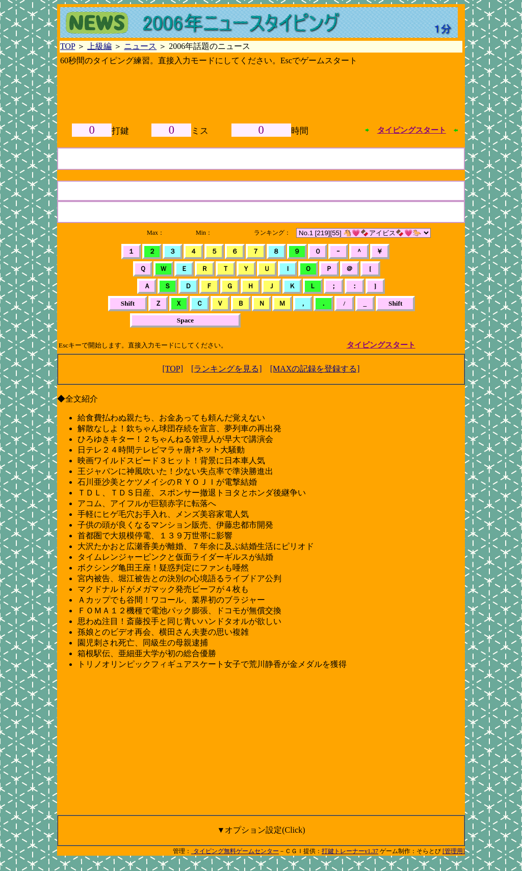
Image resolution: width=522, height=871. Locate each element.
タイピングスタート (411, 130)
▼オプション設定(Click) (261, 830)
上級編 (99, 46)
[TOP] (172, 368)
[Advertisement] (261, 92)
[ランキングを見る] (226, 368)
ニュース (140, 46)
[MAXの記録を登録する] (315, 368)
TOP (67, 46)
